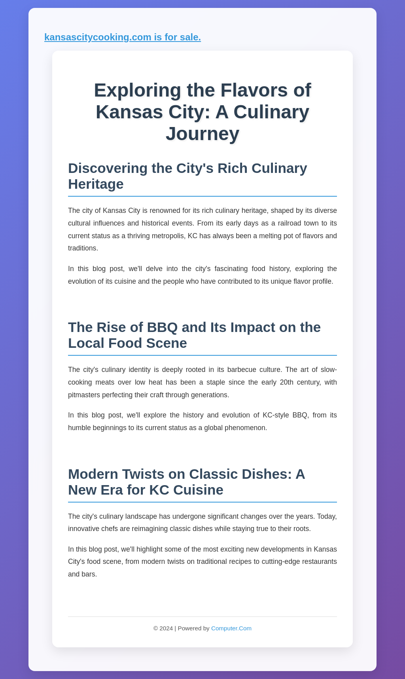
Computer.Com (231, 628)
